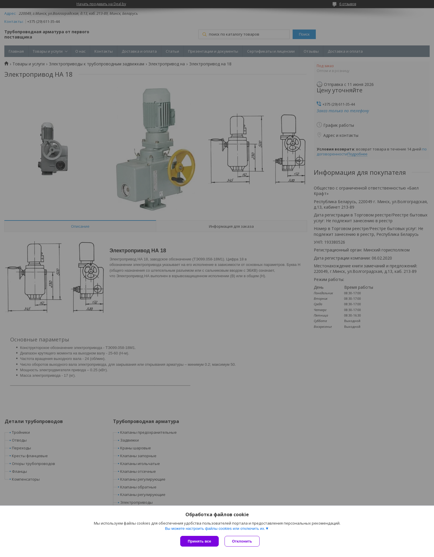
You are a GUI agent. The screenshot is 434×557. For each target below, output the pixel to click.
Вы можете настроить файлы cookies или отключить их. (215, 528)
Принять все (199, 541)
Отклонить (242, 541)
